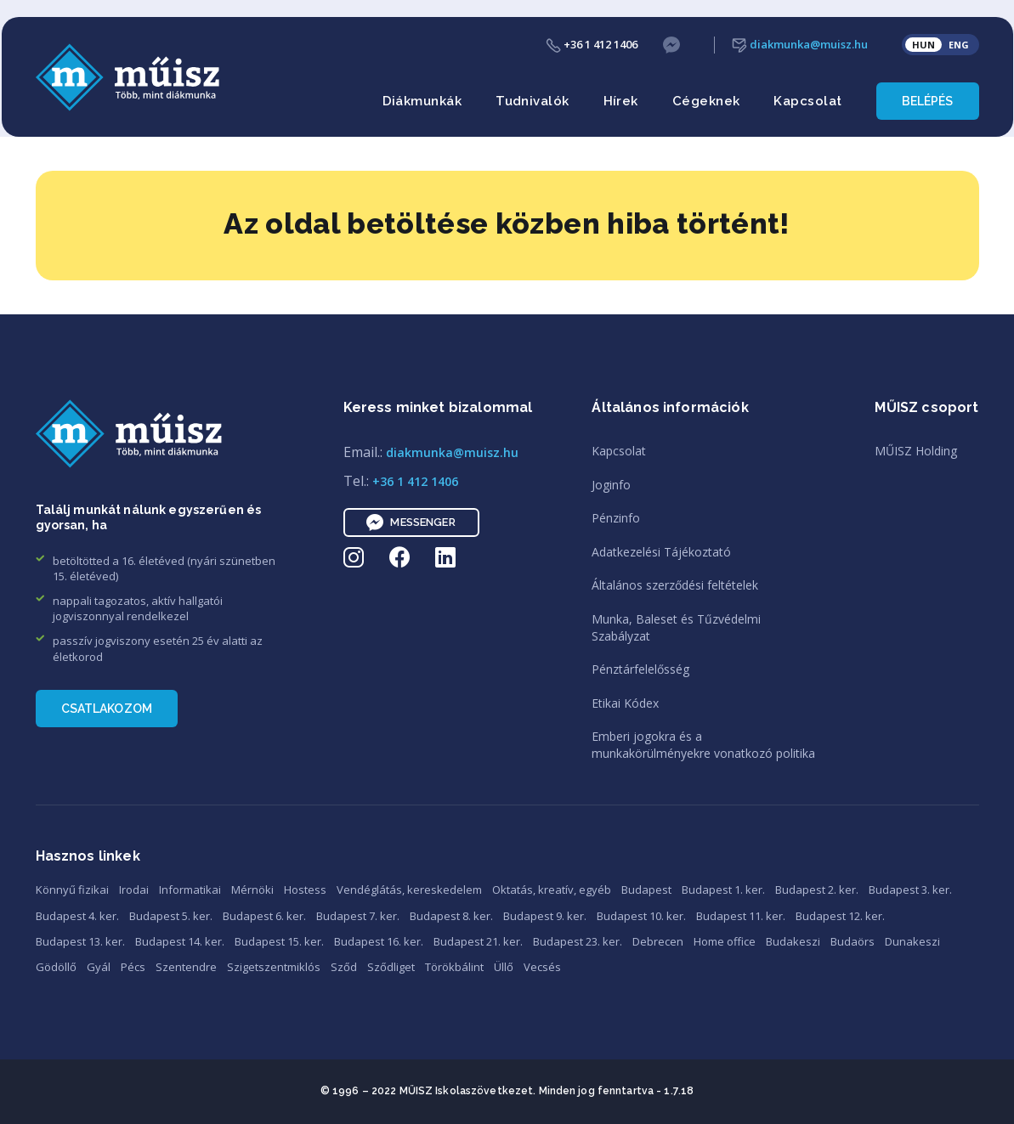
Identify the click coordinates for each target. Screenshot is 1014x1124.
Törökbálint (454, 966)
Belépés (928, 101)
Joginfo (611, 485)
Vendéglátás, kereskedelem (409, 889)
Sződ (344, 966)
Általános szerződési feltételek (675, 585)
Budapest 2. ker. (816, 889)
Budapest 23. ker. (577, 941)
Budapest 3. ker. (910, 889)
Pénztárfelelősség (640, 669)
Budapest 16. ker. (378, 941)
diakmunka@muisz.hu (800, 45)
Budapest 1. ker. (723, 889)
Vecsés (542, 966)
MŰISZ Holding (916, 451)
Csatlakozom (107, 708)
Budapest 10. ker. (641, 915)
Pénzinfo (616, 518)
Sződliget (391, 966)
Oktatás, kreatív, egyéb (551, 889)
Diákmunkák (422, 101)
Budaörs (852, 941)
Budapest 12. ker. (840, 915)
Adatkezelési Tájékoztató (661, 552)
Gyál (98, 966)
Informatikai (190, 889)
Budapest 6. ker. (264, 915)
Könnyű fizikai (72, 889)
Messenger (410, 522)
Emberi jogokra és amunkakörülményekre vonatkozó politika (703, 744)
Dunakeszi (912, 941)
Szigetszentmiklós (273, 966)
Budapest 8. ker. (451, 915)
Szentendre (186, 966)
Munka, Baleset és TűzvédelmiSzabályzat (676, 627)
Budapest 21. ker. (478, 941)
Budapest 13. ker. (80, 941)
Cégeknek (706, 101)
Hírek (620, 101)
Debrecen (657, 941)
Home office (725, 941)
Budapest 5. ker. (170, 915)
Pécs (133, 966)
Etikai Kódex (625, 703)
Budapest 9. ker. (544, 915)
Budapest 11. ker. (740, 915)
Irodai (134, 889)
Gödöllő (56, 966)
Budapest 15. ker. (279, 941)
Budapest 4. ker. (77, 915)
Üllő (503, 966)
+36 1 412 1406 (591, 45)
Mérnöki (252, 889)
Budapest (646, 889)
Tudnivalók (532, 101)
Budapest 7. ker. (357, 915)
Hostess (305, 889)
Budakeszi (793, 941)
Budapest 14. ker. (179, 941)
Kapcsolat (807, 101)
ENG (959, 44)
